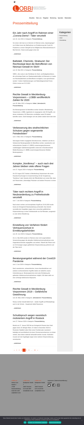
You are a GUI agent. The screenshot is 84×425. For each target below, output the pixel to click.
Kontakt (50, 382)
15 (35, 349)
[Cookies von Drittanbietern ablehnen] (82, 420)
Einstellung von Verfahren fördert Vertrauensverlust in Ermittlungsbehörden (30, 227)
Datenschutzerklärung (61, 380)
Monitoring (53, 17)
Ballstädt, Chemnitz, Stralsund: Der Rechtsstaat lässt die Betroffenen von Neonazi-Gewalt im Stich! (32, 63)
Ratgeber (46, 17)
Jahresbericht (41, 103)
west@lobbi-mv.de (28, 390)
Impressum (51, 380)
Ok (25, 422)
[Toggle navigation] (14, 2)
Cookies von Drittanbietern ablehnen (37, 422)
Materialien (68, 17)
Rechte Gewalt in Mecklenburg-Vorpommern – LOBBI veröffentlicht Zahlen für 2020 (31, 97)
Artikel (34, 103)
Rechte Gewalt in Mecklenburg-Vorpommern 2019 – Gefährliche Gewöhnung (30, 291)
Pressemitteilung (37, 38)
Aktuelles (32, 17)
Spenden (60, 17)
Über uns (39, 17)
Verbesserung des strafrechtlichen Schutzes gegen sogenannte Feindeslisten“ (31, 130)
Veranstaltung (62, 39)
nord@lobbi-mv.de (40, 390)
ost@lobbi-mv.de (16, 392)
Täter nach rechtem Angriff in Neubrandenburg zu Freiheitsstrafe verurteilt (31, 194)
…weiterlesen (17, 53)
